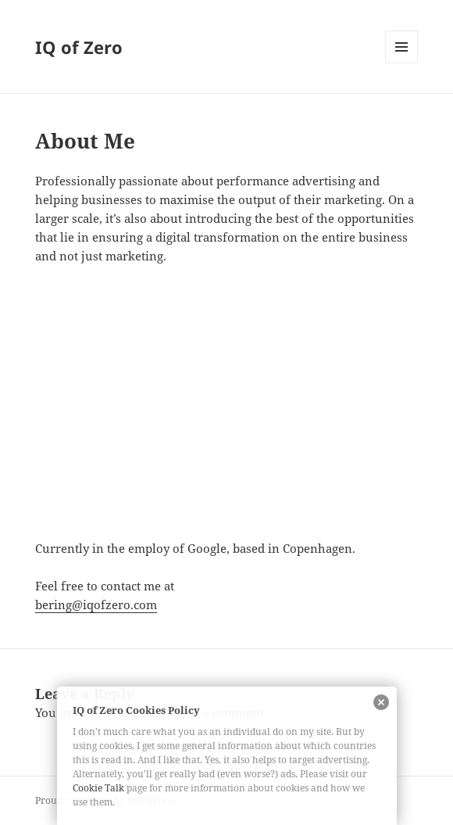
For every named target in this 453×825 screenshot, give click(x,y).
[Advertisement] (227, 421)
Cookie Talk (98, 788)
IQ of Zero (79, 47)
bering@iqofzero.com (96, 604)
